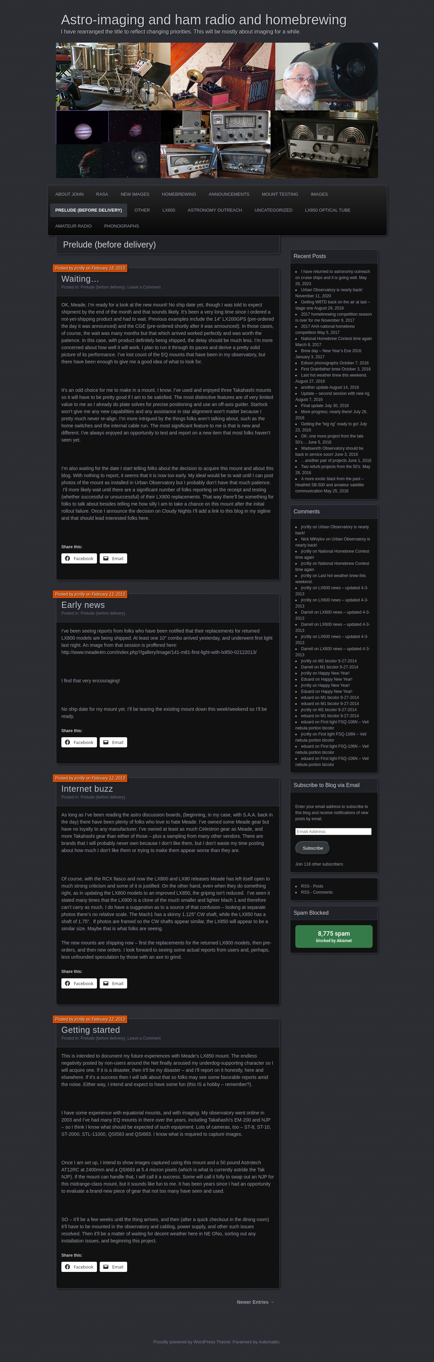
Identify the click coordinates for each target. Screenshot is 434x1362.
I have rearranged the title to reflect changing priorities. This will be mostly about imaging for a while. (181, 32)
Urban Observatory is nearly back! (331, 290)
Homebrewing (179, 194)
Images (319, 194)
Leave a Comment (144, 287)
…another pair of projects (324, 460)
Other (142, 210)
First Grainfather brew (320, 369)
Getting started (90, 1030)
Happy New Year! (334, 673)
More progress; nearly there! (326, 411)
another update (315, 387)
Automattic (269, 1341)
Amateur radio (73, 226)
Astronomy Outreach (215, 210)
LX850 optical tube (328, 210)
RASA (102, 194)
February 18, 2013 (108, 268)
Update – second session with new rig (335, 393)
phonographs (121, 226)
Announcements (229, 194)
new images (135, 194)
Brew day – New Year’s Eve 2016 (331, 350)
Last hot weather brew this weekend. (334, 375)
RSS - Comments (317, 892)
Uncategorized (274, 210)
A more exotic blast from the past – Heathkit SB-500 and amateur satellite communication (329, 484)
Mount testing (280, 194)
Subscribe (313, 848)
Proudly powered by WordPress (184, 1341)
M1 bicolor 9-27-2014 (337, 661)
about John (69, 194)
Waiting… (80, 278)
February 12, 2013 (108, 778)
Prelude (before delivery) (88, 210)
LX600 (168, 210)
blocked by (334, 936)
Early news (83, 605)
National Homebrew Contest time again (336, 338)
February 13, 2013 (108, 594)
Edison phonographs (319, 363)
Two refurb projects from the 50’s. (331, 466)
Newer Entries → (256, 1302)
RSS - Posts (312, 886)
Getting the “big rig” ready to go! (329, 424)
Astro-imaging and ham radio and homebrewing (204, 19)
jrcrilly (80, 268)
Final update (312, 405)
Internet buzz (87, 788)
